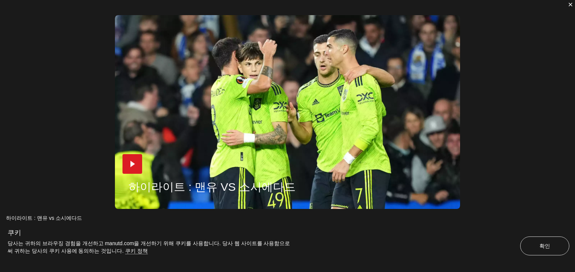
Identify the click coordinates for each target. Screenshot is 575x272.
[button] (132, 164)
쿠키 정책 (136, 251)
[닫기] (570, 4)
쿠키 (14, 232)
